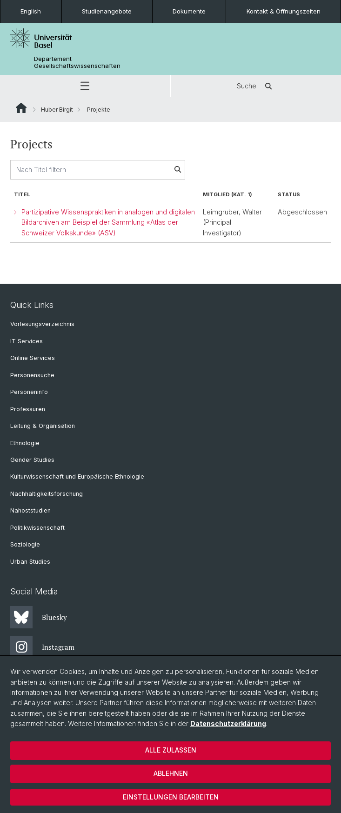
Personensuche (32, 375)
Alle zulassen (170, 750)
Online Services (32, 357)
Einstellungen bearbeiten (171, 797)
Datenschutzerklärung (228, 723)
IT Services (26, 341)
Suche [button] (256, 86)
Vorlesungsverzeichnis (42, 323)
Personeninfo (29, 391)
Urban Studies (30, 561)
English (30, 11)
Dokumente (189, 11)
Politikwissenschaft (37, 527)
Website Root (21, 108)
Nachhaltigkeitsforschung (46, 493)
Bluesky (38, 617)
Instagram (42, 647)
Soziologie (25, 544)
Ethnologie (25, 443)
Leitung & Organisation (42, 425)
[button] (85, 86)
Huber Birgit (57, 109)
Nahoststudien (30, 510)
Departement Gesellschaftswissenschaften (77, 62)
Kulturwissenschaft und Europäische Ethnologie (77, 476)
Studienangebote (107, 11)
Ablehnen (171, 773)
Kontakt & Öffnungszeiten (284, 11)
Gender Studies (32, 459)
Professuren (27, 409)
